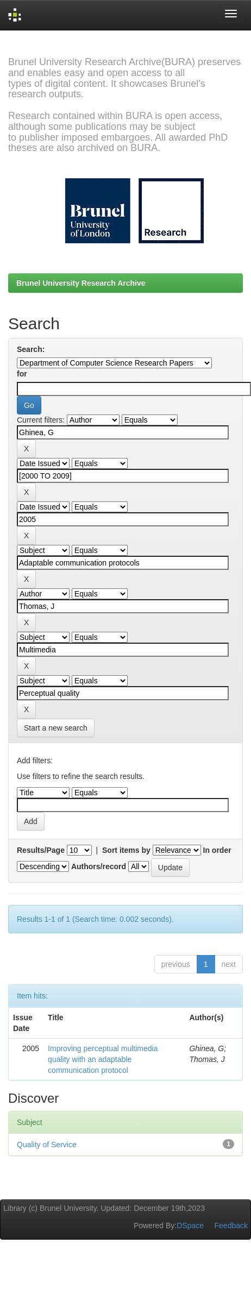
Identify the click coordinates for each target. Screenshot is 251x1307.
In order (217, 850)
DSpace (190, 1225)
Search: (31, 349)
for (22, 373)
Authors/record (98, 866)
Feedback (231, 1225)
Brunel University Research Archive (81, 283)
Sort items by (126, 850)
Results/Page (41, 850)
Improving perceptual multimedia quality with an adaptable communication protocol (103, 1059)
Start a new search (55, 728)
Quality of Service (47, 1144)
